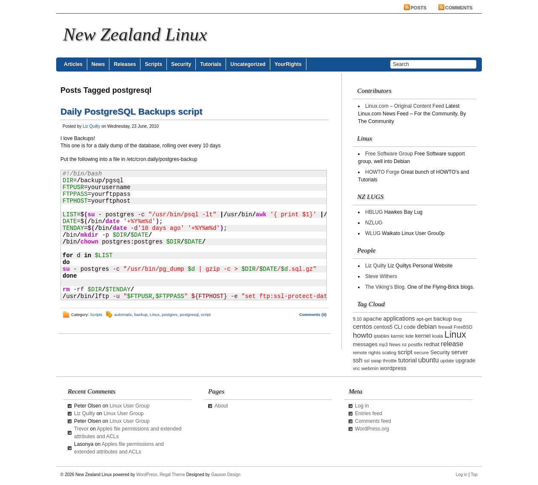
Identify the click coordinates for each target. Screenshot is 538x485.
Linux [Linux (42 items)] (455, 335)
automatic (123, 314)
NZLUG (374, 223)
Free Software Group (389, 154)
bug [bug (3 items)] (457, 318)
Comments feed (373, 421)
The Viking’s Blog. (385, 287)
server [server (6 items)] (459, 352)
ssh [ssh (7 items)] (358, 360)
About (221, 406)
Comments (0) (312, 314)
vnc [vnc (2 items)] (356, 368)
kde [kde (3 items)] (410, 336)
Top (474, 474)
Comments (458, 7)
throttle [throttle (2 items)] (390, 360)
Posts (418, 7)
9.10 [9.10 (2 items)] (357, 318)
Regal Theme (172, 474)
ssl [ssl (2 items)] (366, 360)
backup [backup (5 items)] (442, 319)
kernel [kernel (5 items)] (423, 336)
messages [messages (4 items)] (365, 344)
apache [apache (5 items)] (372, 319)
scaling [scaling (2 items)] (389, 352)
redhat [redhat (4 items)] (431, 344)
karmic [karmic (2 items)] (397, 336)
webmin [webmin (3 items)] (370, 368)
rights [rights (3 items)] (375, 352)
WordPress (146, 474)
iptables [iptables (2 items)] (381, 336)
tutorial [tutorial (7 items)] (407, 360)
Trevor (81, 429)
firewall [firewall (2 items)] (445, 327)
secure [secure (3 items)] (421, 352)
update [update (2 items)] (447, 360)
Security (181, 64)
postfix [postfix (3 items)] (415, 344)
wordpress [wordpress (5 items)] (393, 368)
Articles (73, 64)
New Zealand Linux (135, 34)
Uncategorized (248, 64)
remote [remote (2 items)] (360, 352)
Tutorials (210, 64)
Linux (155, 314)
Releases (125, 64)
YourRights (288, 64)
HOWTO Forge (382, 172)
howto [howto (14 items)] (362, 335)
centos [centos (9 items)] (362, 326)
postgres (169, 314)
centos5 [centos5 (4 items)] (383, 327)
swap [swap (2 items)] (376, 360)
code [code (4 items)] (410, 327)
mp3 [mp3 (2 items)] (383, 344)
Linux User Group (129, 406)
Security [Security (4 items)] (440, 353)
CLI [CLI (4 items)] (398, 327)
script (206, 314)
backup (141, 314)
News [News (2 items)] (395, 344)
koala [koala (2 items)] (437, 336)
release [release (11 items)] (452, 343)
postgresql (189, 314)
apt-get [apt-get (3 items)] (424, 318)
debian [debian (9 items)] (427, 326)
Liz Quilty (91, 126)
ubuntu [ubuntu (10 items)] (428, 360)
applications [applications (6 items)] (399, 318)
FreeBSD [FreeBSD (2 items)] (463, 327)
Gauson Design (225, 474)
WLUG (373, 233)
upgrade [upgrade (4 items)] (465, 361)
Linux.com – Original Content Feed (404, 106)
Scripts (153, 64)
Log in (362, 406)
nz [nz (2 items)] (404, 344)
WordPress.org (372, 429)
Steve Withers (381, 276)
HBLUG (374, 212)
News (98, 64)
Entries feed (368, 413)
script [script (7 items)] (405, 352)
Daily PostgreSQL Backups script (131, 111)
